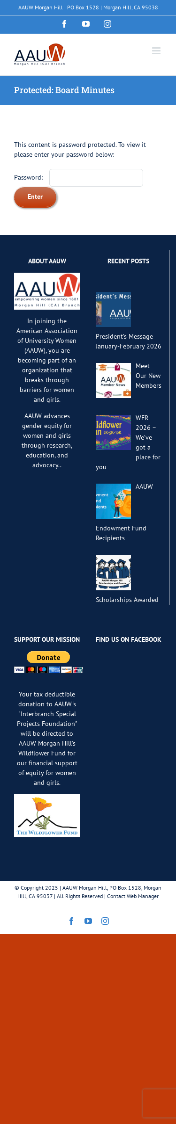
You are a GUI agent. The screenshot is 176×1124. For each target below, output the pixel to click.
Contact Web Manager (133, 895)
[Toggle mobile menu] (157, 51)
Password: (78, 177)
